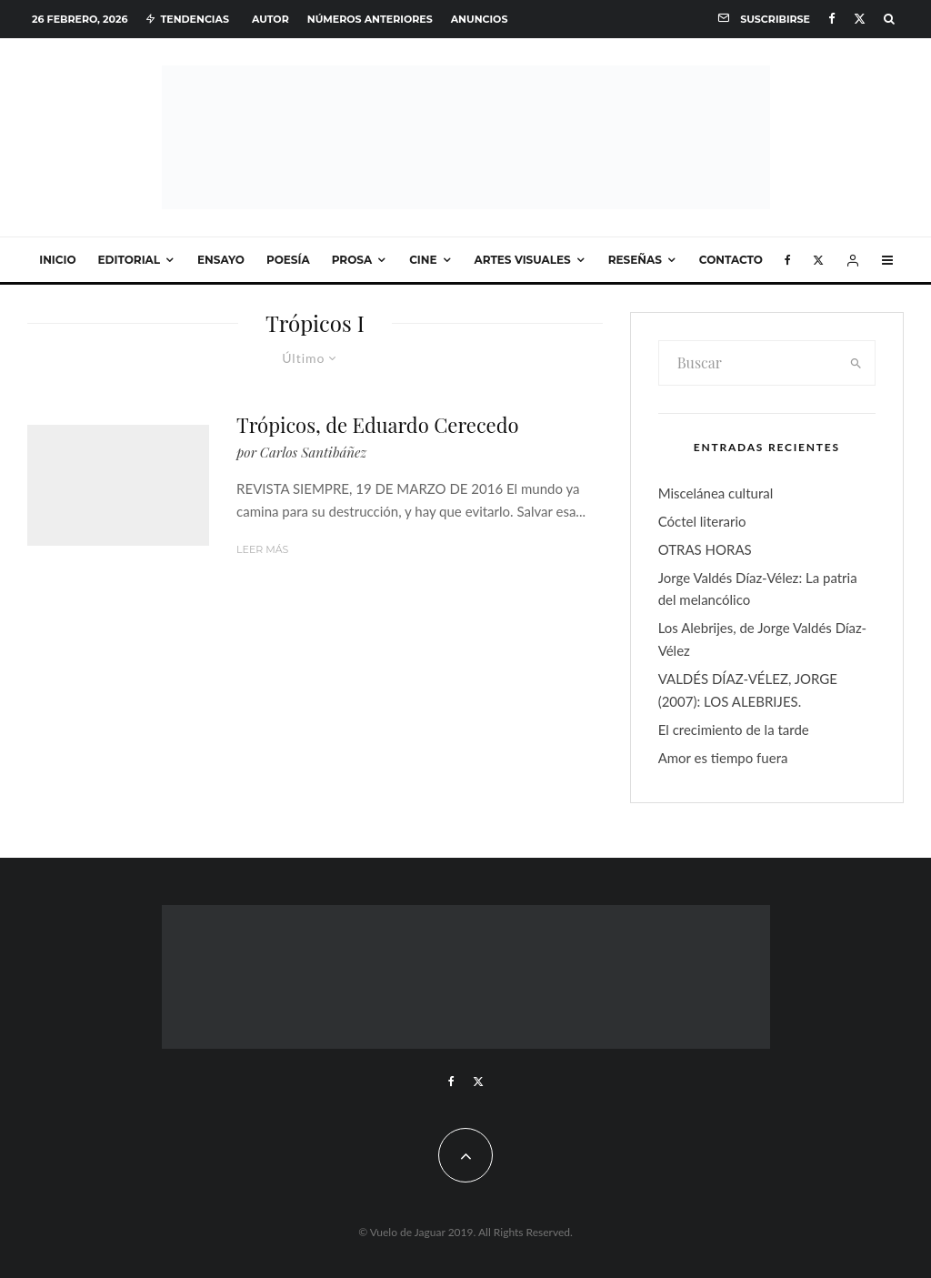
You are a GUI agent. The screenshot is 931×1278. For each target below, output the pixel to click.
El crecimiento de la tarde (733, 729)
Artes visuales (523, 260)
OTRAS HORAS (705, 549)
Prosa (352, 260)
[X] (860, 19)
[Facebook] (832, 19)
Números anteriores (370, 19)
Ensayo (221, 260)
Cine (422, 260)
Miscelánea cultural (716, 493)
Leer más (262, 549)
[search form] (748, 363)
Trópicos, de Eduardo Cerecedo (377, 425)
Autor (270, 19)
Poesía (288, 260)
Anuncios (479, 19)
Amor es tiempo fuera (723, 758)
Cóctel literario (702, 521)
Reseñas (635, 260)
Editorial (129, 260)
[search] (856, 363)
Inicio (57, 260)
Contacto (731, 260)
